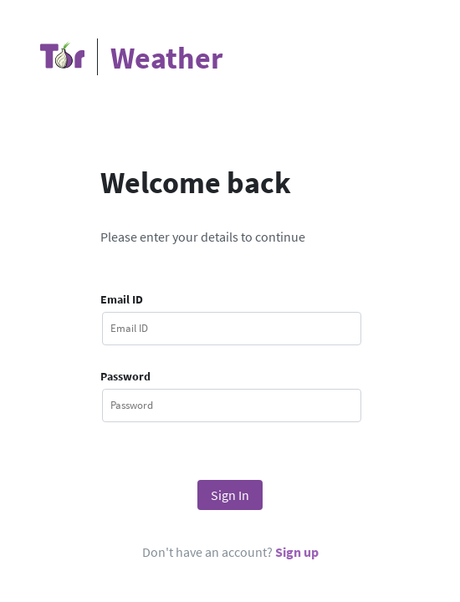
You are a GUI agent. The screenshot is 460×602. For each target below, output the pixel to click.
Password (125, 376)
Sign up (297, 551)
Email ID (121, 299)
